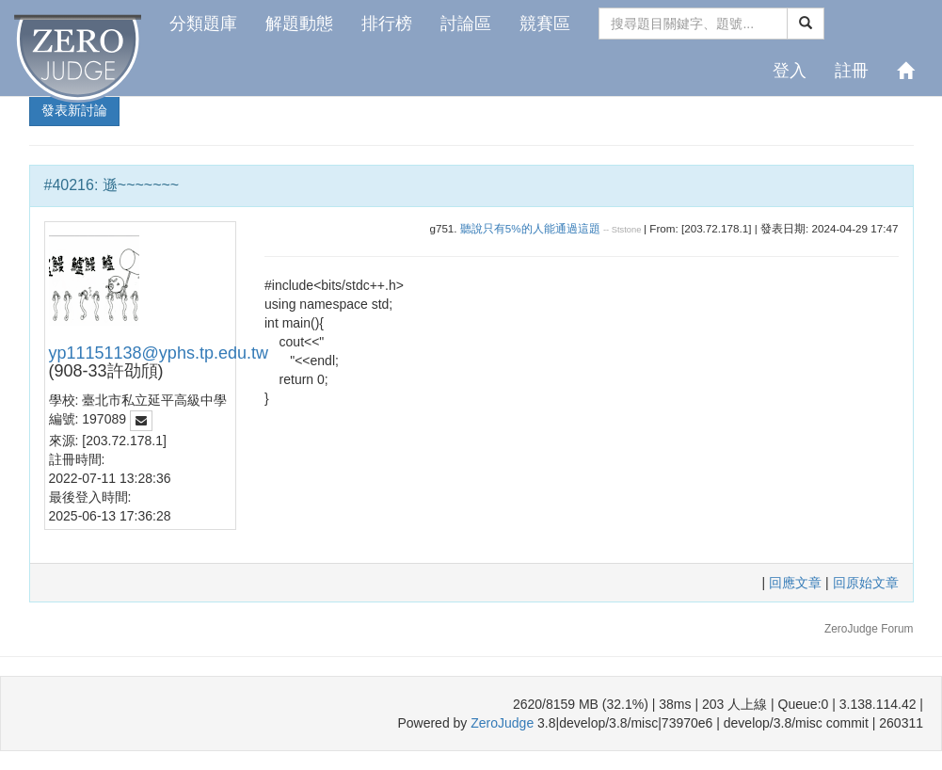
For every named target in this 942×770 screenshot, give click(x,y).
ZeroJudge (502, 722)
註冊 (852, 70)
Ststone (627, 229)
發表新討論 (74, 110)
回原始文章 (866, 582)
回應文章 (797, 582)
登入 (789, 70)
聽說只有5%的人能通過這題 (530, 228)
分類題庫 (203, 23)
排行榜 (386, 23)
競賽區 (544, 23)
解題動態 (299, 23)
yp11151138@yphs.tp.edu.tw (158, 353)
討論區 (465, 23)
